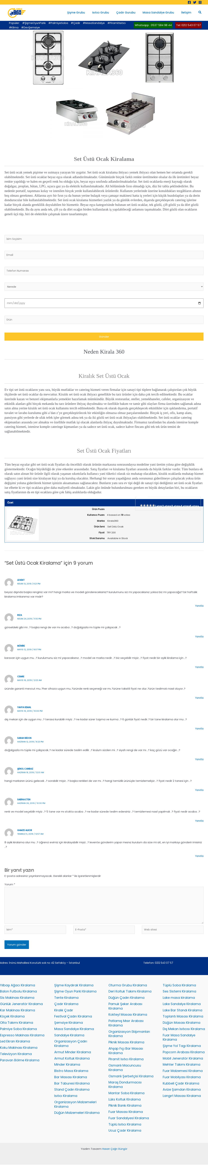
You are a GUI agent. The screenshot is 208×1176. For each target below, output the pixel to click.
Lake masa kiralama (179, 1005)
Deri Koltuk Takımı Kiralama (129, 998)
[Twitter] (194, 2)
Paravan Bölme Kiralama (19, 1069)
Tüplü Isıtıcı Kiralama (124, 1135)
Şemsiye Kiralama (68, 1030)
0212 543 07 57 (164, 969)
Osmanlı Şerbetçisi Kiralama (130, 1085)
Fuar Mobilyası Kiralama (182, 1086)
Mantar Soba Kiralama (126, 1103)
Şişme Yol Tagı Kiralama (182, 1054)
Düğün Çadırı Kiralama (126, 1005)
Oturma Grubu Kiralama (127, 992)
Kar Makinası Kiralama (17, 1017)
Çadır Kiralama (66, 1011)
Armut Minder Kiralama (72, 1060)
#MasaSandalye (94, 23)
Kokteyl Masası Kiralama (127, 1022)
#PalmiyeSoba (58, 23)
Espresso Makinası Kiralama (22, 1043)
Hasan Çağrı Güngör (114, 1160)
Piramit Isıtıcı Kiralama (126, 1068)
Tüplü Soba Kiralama (179, 992)
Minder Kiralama (67, 1073)
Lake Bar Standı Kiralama (182, 1017)
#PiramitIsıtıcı (116, 23)
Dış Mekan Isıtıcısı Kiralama (184, 1037)
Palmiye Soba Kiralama (18, 1037)
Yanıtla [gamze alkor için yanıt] (199, 859)
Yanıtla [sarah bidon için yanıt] (199, 762)
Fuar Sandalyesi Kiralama (128, 1129)
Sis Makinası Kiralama (17, 1005)
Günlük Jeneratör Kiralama (21, 1011)
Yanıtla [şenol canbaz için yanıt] (199, 793)
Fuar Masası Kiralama (125, 1122)
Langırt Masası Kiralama (182, 1106)
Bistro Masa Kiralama (71, 1080)
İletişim (187, 12)
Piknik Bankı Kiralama (124, 1116)
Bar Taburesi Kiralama (72, 1093)
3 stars (176, 509)
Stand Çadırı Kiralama (71, 1099)
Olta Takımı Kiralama (16, 1030)
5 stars (194, 509)
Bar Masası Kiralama (70, 1086)
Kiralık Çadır (63, 1017)
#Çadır (75, 23)
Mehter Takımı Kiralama (181, 1073)
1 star (158, 509)
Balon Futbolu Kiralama (18, 998)
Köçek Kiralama (12, 1024)
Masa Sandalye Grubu (161, 12)
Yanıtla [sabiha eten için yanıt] (199, 824)
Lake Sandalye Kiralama (182, 1011)
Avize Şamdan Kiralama (182, 1099)
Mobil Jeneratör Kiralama (183, 1067)
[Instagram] (200, 2)
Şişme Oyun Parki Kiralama (75, 998)
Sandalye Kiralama (69, 1043)
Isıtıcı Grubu (106, 12)
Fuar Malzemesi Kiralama (183, 1080)
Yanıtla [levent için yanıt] (199, 608)
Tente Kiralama (66, 1005)
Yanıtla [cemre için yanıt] (199, 701)
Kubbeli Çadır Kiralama (181, 1093)
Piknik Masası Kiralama (126, 1051)
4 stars (185, 509)
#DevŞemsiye (30, 27)
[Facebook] (189, 2)
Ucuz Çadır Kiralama (124, 1142)
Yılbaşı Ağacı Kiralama (17, 992)
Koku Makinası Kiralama (18, 1056)
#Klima (14, 27)
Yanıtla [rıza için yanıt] (199, 639)
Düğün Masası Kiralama (181, 1030)
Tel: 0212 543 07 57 (188, 25)
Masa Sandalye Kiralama (74, 1037)
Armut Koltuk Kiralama (72, 1067)
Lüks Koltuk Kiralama (124, 1109)
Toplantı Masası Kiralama (183, 1024)
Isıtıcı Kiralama (65, 1106)
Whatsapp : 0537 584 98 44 (153, 25)
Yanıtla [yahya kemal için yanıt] (199, 731)
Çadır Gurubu (130, 12)
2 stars (166, 509)
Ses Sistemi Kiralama (179, 998)
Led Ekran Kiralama (15, 1049)
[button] (200, 12)
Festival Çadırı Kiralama (73, 1024)
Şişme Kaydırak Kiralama (73, 992)
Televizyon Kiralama (16, 1062)
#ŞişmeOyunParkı (34, 23)
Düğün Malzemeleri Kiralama (77, 1123)
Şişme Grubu (84, 12)
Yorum (9, 887)
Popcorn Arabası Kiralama (184, 1060)
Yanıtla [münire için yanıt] (199, 670)
